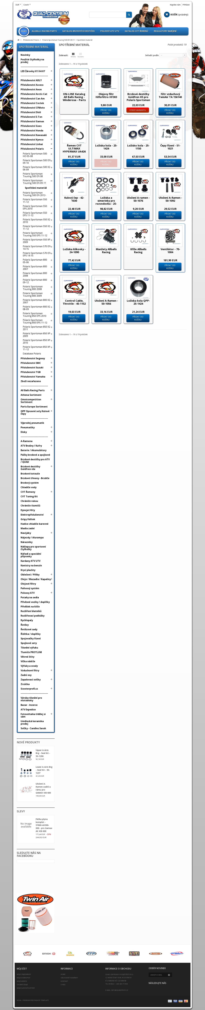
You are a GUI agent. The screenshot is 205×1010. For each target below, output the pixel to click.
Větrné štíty (27, 656)
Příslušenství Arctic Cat (34, 94)
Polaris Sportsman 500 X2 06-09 (36, 168)
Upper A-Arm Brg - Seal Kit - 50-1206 (43, 753)
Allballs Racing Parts (44, 31)
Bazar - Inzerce (29, 705)
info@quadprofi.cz (119, 990)
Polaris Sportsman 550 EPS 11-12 (35, 214)
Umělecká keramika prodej (32, 722)
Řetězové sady (29, 629)
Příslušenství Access (32, 84)
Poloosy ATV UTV (109, 31)
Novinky (25, 54)
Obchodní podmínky (69, 978)
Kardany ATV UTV (30, 560)
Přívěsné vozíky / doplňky (35, 602)
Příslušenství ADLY (31, 80)
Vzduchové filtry (30, 670)
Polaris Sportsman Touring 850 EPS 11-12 (35, 321)
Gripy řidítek (28, 519)
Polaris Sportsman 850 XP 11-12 (36, 348)
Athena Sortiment (31, 394)
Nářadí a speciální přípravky (31, 555)
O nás (63, 984)
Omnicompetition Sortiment (31, 401)
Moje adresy (22, 981)
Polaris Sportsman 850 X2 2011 (36, 328)
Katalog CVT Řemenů (136, 31)
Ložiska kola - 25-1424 (106, 147)
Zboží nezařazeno (31, 381)
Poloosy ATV (28, 592)
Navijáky (26, 533)
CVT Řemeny (28, 491)
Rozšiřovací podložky (32, 615)
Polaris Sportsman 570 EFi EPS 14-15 (37, 254)
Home (63, 974)
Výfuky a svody (29, 665)
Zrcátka (25, 684)
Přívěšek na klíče (30, 606)
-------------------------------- (34, 66)
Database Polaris (32, 353)
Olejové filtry (28, 583)
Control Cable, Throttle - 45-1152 (74, 302)
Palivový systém (30, 588)
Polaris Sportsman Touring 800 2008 (33, 288)
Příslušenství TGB (31, 372)
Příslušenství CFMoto (33, 107)
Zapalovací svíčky (31, 679)
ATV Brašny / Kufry (31, 445)
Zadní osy (26, 675)
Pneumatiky (28, 427)
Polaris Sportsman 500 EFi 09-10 (37, 161)
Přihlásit (186, 5)
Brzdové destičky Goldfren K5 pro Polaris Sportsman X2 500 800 (138, 98)
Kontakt (64, 981)
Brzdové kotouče (30, 473)
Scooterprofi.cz (29, 688)
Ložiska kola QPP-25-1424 (138, 302)
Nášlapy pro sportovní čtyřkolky (33, 548)
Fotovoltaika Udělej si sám (33, 715)
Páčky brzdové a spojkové (35, 454)
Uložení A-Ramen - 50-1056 (106, 302)
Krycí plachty (28, 570)
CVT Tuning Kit (29, 496)
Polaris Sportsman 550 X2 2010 (36, 221)
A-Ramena (26, 441)
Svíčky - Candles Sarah (33, 728)
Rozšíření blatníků (31, 611)
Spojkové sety (29, 643)
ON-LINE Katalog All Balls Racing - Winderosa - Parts (74, 97)
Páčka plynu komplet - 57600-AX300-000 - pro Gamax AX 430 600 (44, 825)
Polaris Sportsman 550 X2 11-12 (36, 227)
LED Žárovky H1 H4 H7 (33, 71)
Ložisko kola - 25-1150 (138, 147)
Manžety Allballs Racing (106, 250)
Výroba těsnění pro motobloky (31, 699)
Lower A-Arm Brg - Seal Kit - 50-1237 (44, 770)
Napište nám (175, 5)
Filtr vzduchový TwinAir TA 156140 (170, 95)
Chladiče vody (28, 487)
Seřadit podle (152, 55)
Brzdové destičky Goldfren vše (30, 468)
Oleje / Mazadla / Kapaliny (36, 579)
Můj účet (22, 968)
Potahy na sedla (30, 597)
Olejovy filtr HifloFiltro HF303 (106, 95)
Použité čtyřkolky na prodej (32, 61)
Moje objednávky (24, 974)
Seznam (80, 55)
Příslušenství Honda (32, 130)
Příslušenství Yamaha (33, 376)
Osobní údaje (22, 984)
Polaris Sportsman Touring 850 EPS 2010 (34, 314)
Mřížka (73, 55)
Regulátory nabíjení (165, 31)
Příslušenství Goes (31, 125)
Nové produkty (28, 742)
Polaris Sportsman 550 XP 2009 (36, 241)
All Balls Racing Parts (33, 390)
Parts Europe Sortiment (34, 406)
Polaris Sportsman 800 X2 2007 (36, 301)
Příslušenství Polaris (32, 148)
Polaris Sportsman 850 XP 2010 (36, 341)
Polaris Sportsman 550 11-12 (35, 201)
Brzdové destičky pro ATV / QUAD (35, 460)
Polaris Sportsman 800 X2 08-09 (36, 308)
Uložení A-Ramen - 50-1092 (170, 199)
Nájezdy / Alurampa (32, 537)
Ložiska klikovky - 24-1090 (74, 250)
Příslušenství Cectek (32, 103)
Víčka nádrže (28, 661)
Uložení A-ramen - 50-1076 (138, 199)
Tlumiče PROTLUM (31, 652)
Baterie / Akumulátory (33, 450)
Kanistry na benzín (31, 565)
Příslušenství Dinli (31, 112)
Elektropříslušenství (32, 514)
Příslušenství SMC (31, 363)
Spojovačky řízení (31, 638)
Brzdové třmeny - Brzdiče (35, 478)
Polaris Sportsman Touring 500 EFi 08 (33, 175)
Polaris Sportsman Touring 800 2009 (33, 294)
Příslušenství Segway (33, 358)
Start (24, 31)
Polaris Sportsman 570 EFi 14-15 (37, 247)
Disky (24, 432)
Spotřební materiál (36, 187)
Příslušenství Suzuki (32, 367)
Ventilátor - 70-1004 (170, 250)
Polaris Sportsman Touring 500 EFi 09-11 (34, 182)
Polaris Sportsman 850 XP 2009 (36, 335)
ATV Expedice (28, 709)
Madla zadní (28, 528)
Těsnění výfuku (29, 647)
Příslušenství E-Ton (31, 116)
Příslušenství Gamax (32, 121)
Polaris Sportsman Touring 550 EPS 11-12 (35, 234)
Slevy (21, 811)
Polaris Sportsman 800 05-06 (35, 261)
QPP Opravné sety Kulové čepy (35, 412)
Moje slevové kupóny (26, 988)
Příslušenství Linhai (32, 144)
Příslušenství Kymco (32, 139)
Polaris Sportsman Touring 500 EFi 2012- (34, 194)
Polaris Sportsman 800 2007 (35, 268)
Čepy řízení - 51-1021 (170, 147)
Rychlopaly (27, 620)
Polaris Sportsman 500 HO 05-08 (35, 155)
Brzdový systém (30, 482)
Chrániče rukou (29, 501)
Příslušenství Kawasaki (34, 135)
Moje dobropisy (23, 978)
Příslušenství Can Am (33, 98)
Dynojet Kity (28, 510)
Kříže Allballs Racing (138, 250)
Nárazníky (26, 542)
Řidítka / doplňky (30, 633)
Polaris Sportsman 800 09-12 (35, 281)
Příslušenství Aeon (31, 89)
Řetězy (25, 624)
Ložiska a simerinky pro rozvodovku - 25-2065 (106, 202)
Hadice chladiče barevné (34, 523)
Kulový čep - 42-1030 (74, 199)
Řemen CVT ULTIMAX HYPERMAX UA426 (74, 148)
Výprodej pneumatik (32, 422)
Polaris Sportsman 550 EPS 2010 (35, 207)
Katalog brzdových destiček (78, 31)
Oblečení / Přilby (30, 574)
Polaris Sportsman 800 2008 (35, 274)
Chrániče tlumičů (30, 505)
